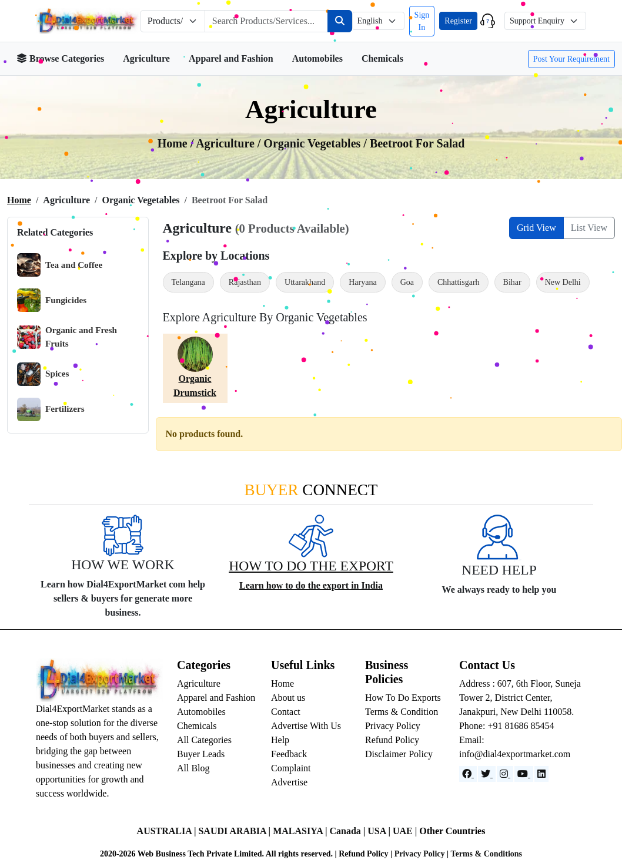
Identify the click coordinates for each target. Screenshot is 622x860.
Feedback (289, 754)
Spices (43, 374)
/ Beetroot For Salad (413, 143)
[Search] (339, 21)
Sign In (422, 21)
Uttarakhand (305, 282)
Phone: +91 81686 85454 (506, 726)
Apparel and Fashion (231, 58)
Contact (285, 712)
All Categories (204, 740)
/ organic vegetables (311, 143)
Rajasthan (245, 282)
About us (288, 698)
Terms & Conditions (486, 853)
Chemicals (382, 58)
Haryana (362, 282)
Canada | (348, 831)
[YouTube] (523, 774)
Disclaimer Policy (399, 754)
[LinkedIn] (541, 774)
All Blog (193, 768)
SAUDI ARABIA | (235, 831)
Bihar (512, 282)
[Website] (487, 774)
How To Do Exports (403, 698)
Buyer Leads (201, 754)
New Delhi (563, 282)
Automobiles (317, 58)
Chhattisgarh (458, 282)
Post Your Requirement (571, 59)
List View (589, 228)
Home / (177, 143)
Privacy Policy (392, 726)
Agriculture (146, 58)
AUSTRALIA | (168, 831)
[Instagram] (505, 774)
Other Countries (452, 831)
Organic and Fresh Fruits (67, 337)
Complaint (291, 768)
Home (19, 200)
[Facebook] (468, 774)
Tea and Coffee (59, 265)
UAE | (406, 831)
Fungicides (51, 300)
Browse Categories (60, 58)
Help (280, 740)
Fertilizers (51, 409)
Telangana (188, 282)
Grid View (536, 228)
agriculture (227, 143)
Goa (407, 282)
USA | (380, 831)
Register (458, 20)
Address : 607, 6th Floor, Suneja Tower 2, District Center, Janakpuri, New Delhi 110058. (520, 697)
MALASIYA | (301, 831)
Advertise (289, 782)
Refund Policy (392, 740)
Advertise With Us (306, 726)
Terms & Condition (401, 712)
